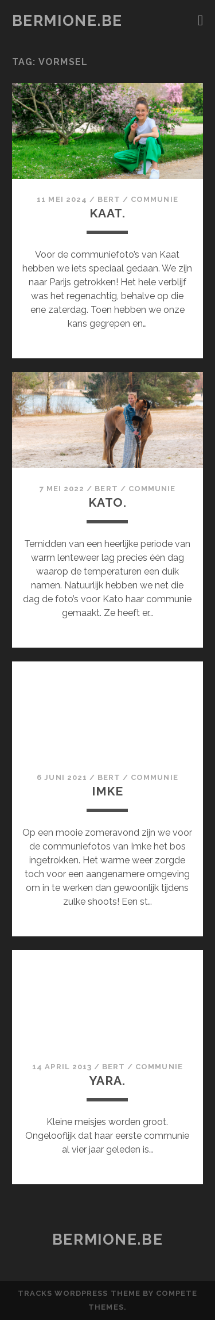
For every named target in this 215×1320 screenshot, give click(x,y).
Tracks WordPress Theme (79, 1293)
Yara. (107, 1080)
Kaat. (107, 213)
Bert (108, 199)
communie (154, 199)
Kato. (107, 502)
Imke (107, 791)
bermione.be (67, 20)
